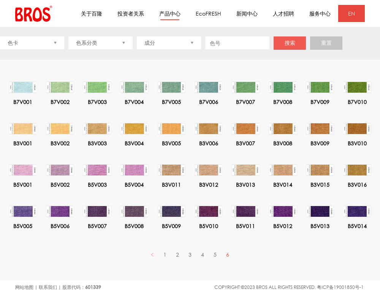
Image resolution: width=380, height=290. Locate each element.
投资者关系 (130, 13)
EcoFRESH (208, 13)
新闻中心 (247, 13)
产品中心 (169, 15)
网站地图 (24, 287)
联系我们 (48, 287)
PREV (152, 254)
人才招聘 (283, 13)
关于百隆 (91, 13)
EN (351, 13)
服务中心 (320, 13)
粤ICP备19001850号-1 (340, 287)
